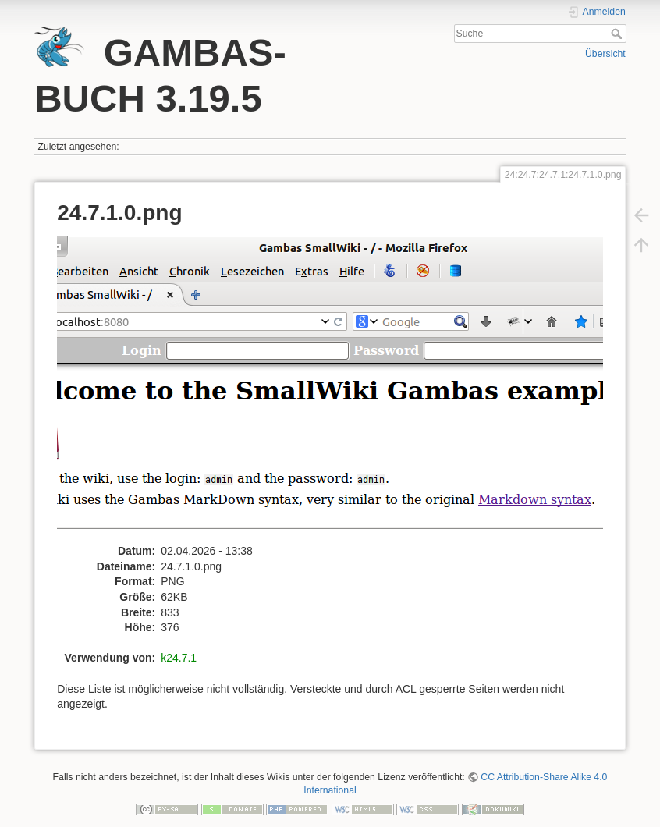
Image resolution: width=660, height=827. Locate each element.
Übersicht (605, 53)
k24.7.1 (179, 657)
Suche (618, 33)
